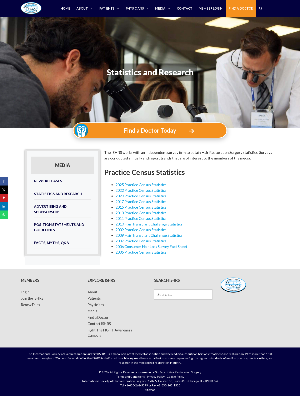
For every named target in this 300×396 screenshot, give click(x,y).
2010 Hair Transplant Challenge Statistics (148, 224)
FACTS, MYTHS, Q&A (51, 242)
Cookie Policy (175, 376)
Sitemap (150, 389)
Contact (184, 8)
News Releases (48, 181)
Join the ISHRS (32, 298)
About (86, 8)
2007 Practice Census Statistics (140, 241)
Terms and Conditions (130, 376)
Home (65, 8)
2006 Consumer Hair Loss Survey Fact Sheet (151, 246)
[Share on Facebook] (4, 181)
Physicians (139, 8)
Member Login (210, 8)
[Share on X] (4, 190)
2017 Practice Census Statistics (140, 201)
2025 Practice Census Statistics (140, 184)
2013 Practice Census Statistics (140, 212)
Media (164, 8)
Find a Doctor (241, 8)
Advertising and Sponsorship (50, 209)
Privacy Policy (156, 376)
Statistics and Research (58, 194)
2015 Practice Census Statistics (140, 207)
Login (25, 292)
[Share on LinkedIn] (4, 206)
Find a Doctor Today (150, 130)
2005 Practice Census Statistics (140, 252)
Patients (111, 8)
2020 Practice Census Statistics (140, 196)
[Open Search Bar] (260, 8)
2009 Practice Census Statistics (140, 229)
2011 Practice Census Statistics (140, 218)
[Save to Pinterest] (4, 198)
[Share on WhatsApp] (4, 214)
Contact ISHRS (99, 323)
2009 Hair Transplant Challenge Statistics (148, 235)
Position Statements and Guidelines (59, 227)
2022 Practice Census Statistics (140, 190)
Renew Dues (30, 305)
